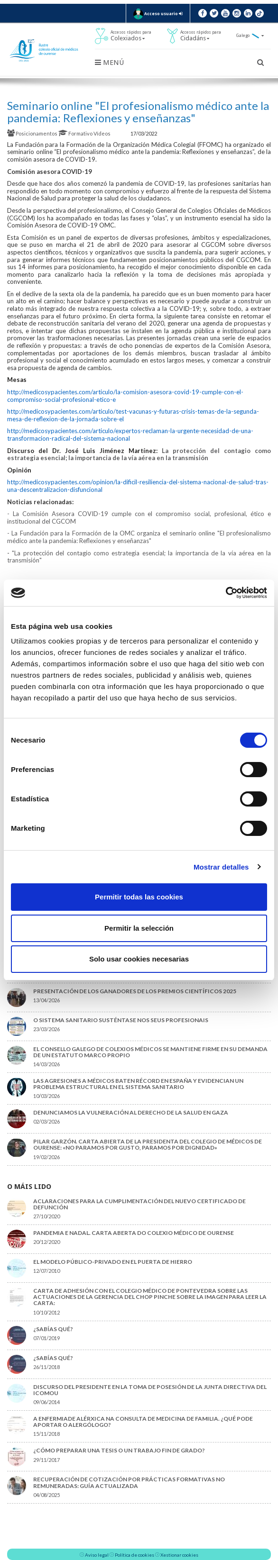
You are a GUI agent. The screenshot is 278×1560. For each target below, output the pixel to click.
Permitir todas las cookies (139, 897)
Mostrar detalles (221, 867)
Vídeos (102, 133)
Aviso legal (97, 1555)
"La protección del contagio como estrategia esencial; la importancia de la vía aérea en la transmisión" (139, 556)
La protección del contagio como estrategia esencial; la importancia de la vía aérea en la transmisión (139, 454)
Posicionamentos (32, 133)
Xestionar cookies (179, 1555)
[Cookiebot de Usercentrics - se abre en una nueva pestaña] (225, 593)
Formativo (75, 133)
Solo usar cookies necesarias (139, 959)
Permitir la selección (139, 928)
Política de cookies (134, 1555)
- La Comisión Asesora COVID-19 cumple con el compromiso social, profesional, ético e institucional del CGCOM (139, 517)
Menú (109, 62)
